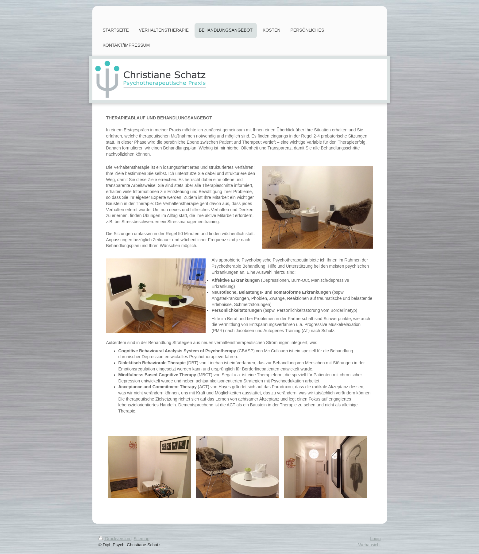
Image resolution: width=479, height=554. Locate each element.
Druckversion (115, 538)
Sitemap (141, 538)
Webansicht (369, 544)
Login (375, 538)
